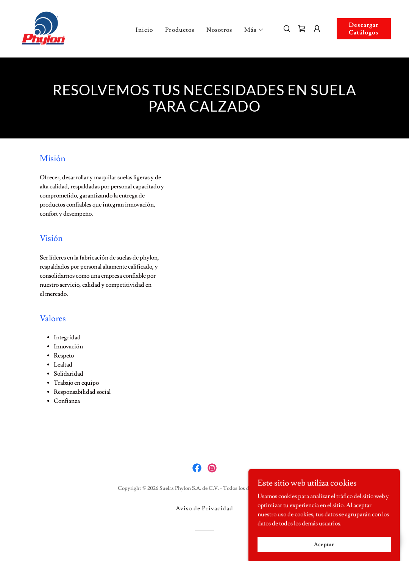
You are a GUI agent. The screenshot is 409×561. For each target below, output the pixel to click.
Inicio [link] (144, 30)
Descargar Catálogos (364, 28)
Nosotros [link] (219, 30)
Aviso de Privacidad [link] (204, 508)
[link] (44, 27)
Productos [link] (179, 30)
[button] (254, 29)
